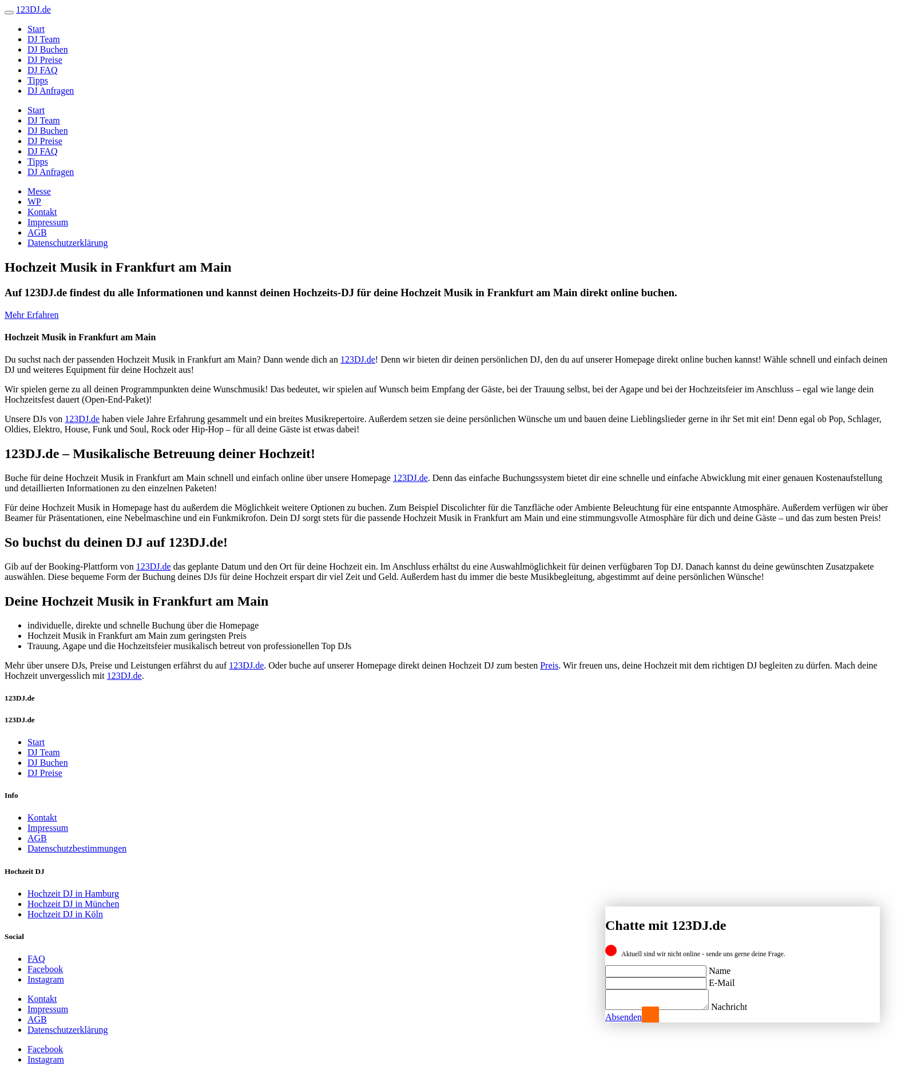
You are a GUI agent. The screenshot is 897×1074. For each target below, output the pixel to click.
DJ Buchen (47, 49)
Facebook (45, 969)
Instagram (45, 979)
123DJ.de (357, 359)
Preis (549, 665)
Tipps (37, 80)
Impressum (47, 222)
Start (36, 29)
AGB (37, 232)
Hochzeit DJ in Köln (65, 914)
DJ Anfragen (50, 91)
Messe (39, 191)
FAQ (36, 959)
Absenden (623, 1017)
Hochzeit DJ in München (73, 904)
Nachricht (741, 1007)
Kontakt (42, 212)
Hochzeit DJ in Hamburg (73, 893)
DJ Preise (44, 60)
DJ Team (43, 39)
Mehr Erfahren (32, 315)
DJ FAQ (42, 70)
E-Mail (722, 979)
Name (720, 967)
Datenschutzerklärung (67, 243)
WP (34, 201)
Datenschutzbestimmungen (76, 848)
